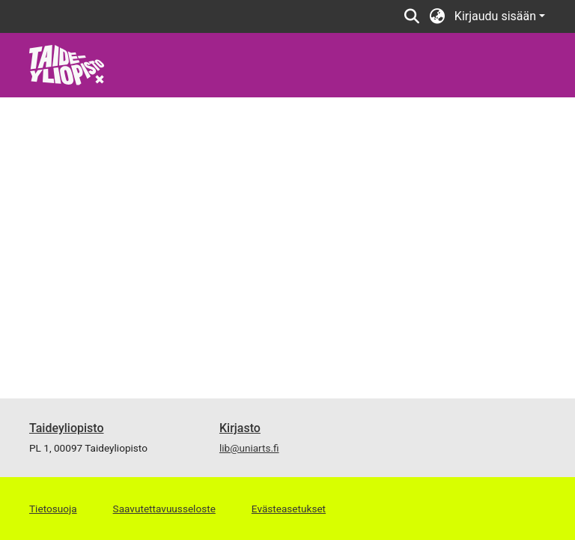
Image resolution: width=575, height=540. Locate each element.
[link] (67, 64)
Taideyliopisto (66, 428)
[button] (412, 16)
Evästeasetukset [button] (289, 509)
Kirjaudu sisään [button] (496, 16)
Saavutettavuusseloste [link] (164, 509)
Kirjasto (240, 428)
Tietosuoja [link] (53, 509)
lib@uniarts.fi (249, 448)
